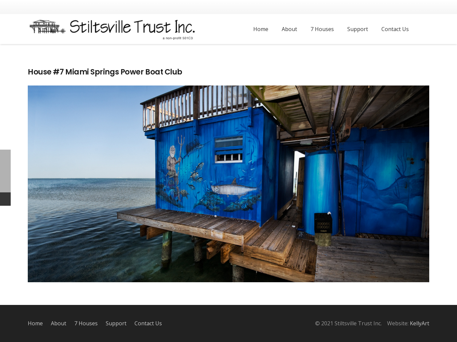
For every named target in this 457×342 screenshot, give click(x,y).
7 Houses (86, 323)
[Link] (113, 29)
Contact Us (148, 323)
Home (35, 323)
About (58, 323)
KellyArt (419, 323)
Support (116, 323)
